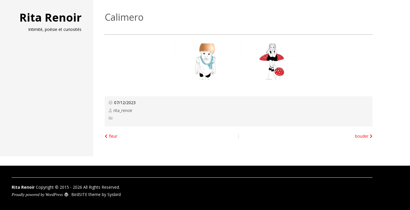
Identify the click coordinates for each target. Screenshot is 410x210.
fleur (113, 136)
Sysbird (114, 194)
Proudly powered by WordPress (37, 194)
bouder (361, 136)
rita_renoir (122, 110)
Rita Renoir (50, 17)
